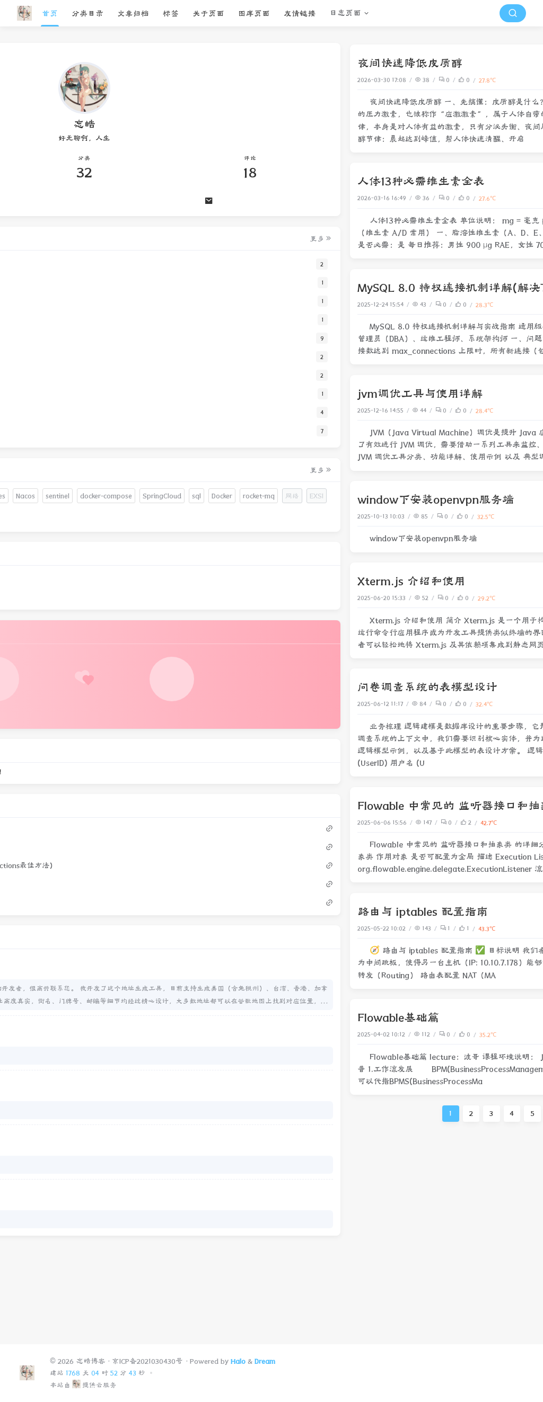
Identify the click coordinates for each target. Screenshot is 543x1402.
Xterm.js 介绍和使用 (224, 581)
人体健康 (505, 80)
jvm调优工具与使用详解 (232, 393)
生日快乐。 (47, 1141)
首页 (50, 13)
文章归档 (133, 13)
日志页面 (345, 13)
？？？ (40, 1250)
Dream (265, 1361)
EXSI (103, 572)
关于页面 (208, 13)
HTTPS (40, 516)
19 (425, 1113)
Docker (109, 554)
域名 (111, 497)
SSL (88, 497)
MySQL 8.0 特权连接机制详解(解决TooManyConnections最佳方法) (343, 287)
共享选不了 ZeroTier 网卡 (69, 1305)
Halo (238, 1361)
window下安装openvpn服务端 (248, 499)
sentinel (42, 535)
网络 (511, 516)
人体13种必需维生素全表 (233, 181)
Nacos (115, 516)
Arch (80, 591)
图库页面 (254, 13)
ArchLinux (113, 591)
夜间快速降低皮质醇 (222, 63)
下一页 (511, 1113)
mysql (508, 304)
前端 (511, 598)
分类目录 (87, 13)
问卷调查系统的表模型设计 (240, 687)
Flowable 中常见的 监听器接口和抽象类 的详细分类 (304, 805)
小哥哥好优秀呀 (54, 1196)
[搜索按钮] (513, 13)
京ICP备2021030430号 (147, 1361)
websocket (46, 591)
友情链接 (300, 13)
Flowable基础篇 (211, 1017)
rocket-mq (46, 572)
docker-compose (90, 535)
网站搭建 (505, 704)
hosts (38, 497)
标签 (171, 13)
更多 (132, 240)
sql (83, 554)
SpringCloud (49, 554)
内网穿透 (493, 516)
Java (510, 822)
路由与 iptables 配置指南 (235, 911)
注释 (64, 497)
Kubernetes (77, 516)
